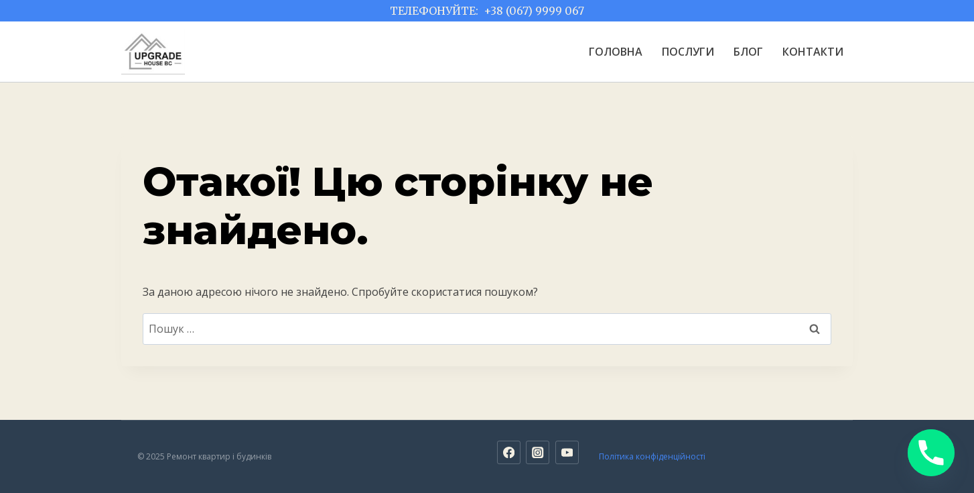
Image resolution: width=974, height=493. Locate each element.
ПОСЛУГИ (688, 51)
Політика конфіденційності (652, 456)
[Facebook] (508, 452)
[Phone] (931, 452)
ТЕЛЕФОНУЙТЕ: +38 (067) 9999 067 (487, 10)
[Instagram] (537, 452)
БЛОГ (748, 51)
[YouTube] (567, 452)
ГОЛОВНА (615, 51)
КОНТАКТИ (812, 51)
